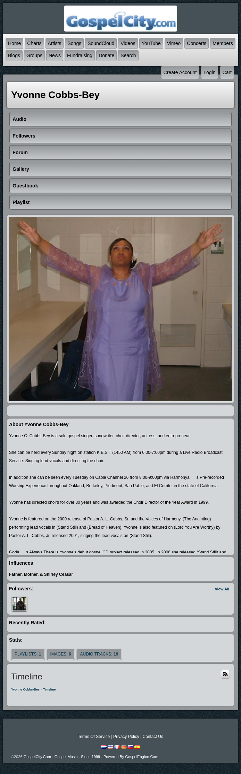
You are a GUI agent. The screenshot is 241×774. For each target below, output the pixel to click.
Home (14, 43)
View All (222, 589)
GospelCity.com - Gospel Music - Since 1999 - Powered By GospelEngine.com (91, 757)
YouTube (151, 43)
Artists (54, 43)
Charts (34, 43)
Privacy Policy (126, 736)
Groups (34, 55)
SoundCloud (101, 43)
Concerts (196, 43)
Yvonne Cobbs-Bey (25, 689)
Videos (127, 43)
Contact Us (152, 736)
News (55, 55)
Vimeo (174, 43)
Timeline (49, 689)
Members (223, 43)
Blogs (14, 55)
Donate (106, 55)
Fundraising (79, 55)
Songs (74, 43)
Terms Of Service (94, 736)
